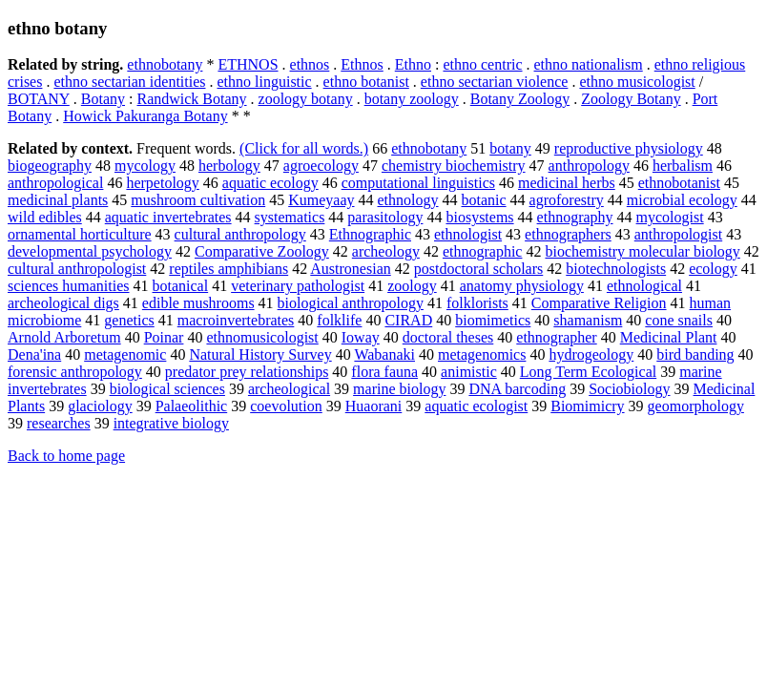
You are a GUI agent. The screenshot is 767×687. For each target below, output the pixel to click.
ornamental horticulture (80, 234)
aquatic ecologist (476, 406)
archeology (386, 251)
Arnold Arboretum (64, 337)
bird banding (695, 354)
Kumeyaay (321, 200)
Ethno (413, 64)
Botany (103, 99)
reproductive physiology (628, 148)
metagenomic (125, 354)
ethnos (310, 64)
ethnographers (568, 234)
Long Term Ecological (588, 372)
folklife (339, 320)
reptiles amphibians (228, 268)
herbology (229, 165)
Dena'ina (34, 354)
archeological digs (63, 303)
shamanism (587, 320)
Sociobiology (629, 389)
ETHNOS (248, 64)
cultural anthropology (240, 234)
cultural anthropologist (77, 268)
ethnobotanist (679, 183)
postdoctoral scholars (479, 268)
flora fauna (384, 372)
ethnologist (468, 234)
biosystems (479, 217)
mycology (145, 165)
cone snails (679, 320)
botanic (484, 200)
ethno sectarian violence (495, 81)
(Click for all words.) (303, 148)
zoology (412, 286)
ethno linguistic (265, 81)
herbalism (683, 165)
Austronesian (350, 268)
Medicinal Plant (668, 337)
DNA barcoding (517, 389)
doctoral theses (448, 337)
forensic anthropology (75, 372)
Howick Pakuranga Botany (145, 116)
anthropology (589, 165)
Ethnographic (370, 234)
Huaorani (374, 406)
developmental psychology (90, 251)
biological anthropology (351, 303)
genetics (129, 320)
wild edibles (45, 217)
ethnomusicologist (262, 337)
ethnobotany (164, 64)
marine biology (399, 389)
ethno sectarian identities (129, 81)
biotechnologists (616, 268)
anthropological (55, 183)
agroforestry (566, 200)
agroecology (321, 165)
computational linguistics (418, 183)
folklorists (477, 303)
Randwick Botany (191, 99)
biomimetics (492, 320)
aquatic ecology (270, 183)
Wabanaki (384, 354)
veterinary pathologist (297, 286)
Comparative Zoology (262, 251)
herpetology (162, 183)
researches (59, 423)
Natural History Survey (260, 354)
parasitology (385, 217)
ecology (713, 268)
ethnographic (483, 251)
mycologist (670, 217)
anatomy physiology (522, 286)
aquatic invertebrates (168, 217)
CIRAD (408, 320)
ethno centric (482, 64)
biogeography (50, 165)
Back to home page (66, 456)
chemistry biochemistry (454, 165)
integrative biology (171, 423)
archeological (289, 389)
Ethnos (362, 64)
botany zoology (411, 99)
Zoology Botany (630, 99)
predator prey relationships (247, 372)
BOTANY (39, 99)
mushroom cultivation (198, 200)
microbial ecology (682, 200)
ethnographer (556, 337)
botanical (181, 286)
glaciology (100, 406)
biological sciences (167, 389)
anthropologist (678, 234)
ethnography (575, 217)
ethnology (408, 200)
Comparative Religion (599, 303)
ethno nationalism (588, 64)
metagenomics (482, 354)
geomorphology (696, 406)
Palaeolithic (191, 406)
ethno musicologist (636, 81)
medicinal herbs (566, 183)
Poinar (164, 337)
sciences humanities (69, 286)
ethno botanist (366, 81)
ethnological (644, 286)
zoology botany (306, 99)
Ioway (361, 337)
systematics (290, 217)
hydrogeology (591, 354)
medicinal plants (58, 200)
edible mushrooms (198, 303)
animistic (469, 372)
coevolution (286, 406)
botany (510, 148)
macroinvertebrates (236, 320)
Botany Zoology (520, 99)
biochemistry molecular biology (642, 251)
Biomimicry (587, 406)
